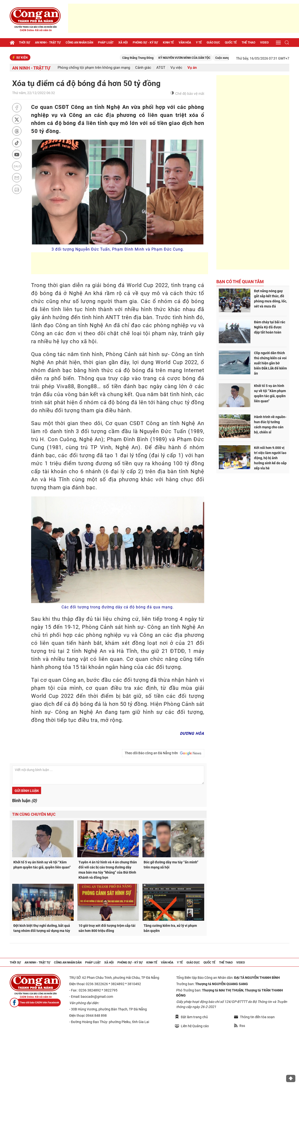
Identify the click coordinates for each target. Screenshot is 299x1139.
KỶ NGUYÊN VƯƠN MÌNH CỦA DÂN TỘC (195, 58)
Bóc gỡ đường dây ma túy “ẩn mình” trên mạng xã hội (171, 864)
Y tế (199, 42)
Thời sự (24, 42)
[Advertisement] (183, 18)
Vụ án (192, 68)
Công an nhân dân (79, 42)
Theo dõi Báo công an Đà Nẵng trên (163, 753)
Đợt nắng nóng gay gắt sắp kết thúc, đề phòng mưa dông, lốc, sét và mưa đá (270, 298)
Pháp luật (106, 42)
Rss (239, 1026)
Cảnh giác (143, 68)
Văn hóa (185, 42)
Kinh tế (168, 42)
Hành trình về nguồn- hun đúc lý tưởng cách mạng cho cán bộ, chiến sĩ (270, 424)
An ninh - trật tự (48, 42)
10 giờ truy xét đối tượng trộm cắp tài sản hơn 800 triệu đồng (107, 928)
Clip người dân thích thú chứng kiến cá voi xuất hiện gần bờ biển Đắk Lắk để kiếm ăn (270, 363)
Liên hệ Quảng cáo (192, 1026)
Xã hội (123, 42)
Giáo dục (213, 42)
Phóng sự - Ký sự (145, 42)
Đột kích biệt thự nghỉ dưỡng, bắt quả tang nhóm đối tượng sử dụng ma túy (41, 928)
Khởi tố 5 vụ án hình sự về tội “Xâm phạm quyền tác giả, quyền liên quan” (42, 864)
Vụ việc (176, 68)
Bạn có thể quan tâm (240, 281)
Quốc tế (231, 42)
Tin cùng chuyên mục (33, 814)
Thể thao (248, 42)
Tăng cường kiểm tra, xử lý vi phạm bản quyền (170, 928)
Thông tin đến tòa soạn (254, 1017)
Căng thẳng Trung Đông (149, 58)
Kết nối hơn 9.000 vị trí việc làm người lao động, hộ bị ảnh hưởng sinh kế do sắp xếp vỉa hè (270, 458)
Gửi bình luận (27, 791)
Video (264, 42)
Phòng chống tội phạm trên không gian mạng (94, 68)
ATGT (160, 68)
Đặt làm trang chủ (191, 1017)
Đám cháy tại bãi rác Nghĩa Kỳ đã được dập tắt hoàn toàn (269, 327)
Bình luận (24, 800)
